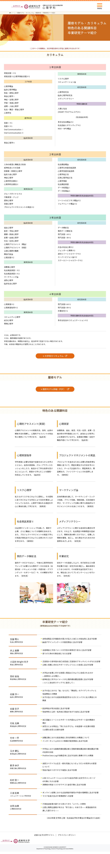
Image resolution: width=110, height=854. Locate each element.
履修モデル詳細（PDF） (54, 389)
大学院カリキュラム (54, 355)
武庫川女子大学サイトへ (44, 837)
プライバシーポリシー (67, 837)
